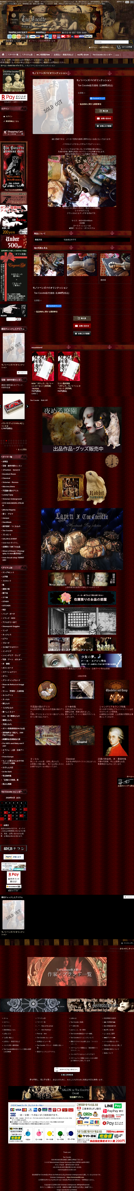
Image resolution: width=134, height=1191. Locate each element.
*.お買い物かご (9, 1037)
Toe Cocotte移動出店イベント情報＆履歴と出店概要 (17, 1050)
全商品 (5, 462)
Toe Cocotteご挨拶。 (78, 1022)
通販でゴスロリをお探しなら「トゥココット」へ (84, 1043)
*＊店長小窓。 (75, 1026)
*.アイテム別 (41, 1018)
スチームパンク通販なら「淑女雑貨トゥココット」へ (84, 1049)
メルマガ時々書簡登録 (11, 1045)
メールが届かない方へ (111, 1041)
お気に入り (7, 1033)
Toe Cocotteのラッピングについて (82, 1037)
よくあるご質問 (109, 1033)
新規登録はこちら (107, 47)
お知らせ (74, 1018)
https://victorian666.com (75, 1177)
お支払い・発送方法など (12, 1041)
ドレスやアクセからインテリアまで (83, 1054)
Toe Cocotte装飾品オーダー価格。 (82, 1033)
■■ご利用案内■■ (109, 1022)
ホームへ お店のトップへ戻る (125, 781)
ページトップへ (128, 943)
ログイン (94, 47)
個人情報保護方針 (110, 1026)
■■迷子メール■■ (109, 1037)
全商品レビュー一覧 (44, 1041)
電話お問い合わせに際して (113, 1045)
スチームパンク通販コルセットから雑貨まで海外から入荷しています (84, 1059)
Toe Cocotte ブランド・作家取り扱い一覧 (50, 1046)
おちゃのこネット (127, 949)
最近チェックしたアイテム (46, 1051)
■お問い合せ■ (108, 1030)
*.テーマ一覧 (41, 1022)
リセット (23, 372)
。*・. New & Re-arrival (45, 1026)
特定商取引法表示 (110, 1018)
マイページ (7, 1026)
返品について (108, 1053)
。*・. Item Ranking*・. (45, 1030)
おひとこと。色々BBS (78, 1030)
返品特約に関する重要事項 (90, 104)
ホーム (6, 1018)
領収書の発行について (111, 1049)
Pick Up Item (42, 1033)
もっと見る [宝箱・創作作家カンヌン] (22, 449)
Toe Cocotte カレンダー (45, 1037)
